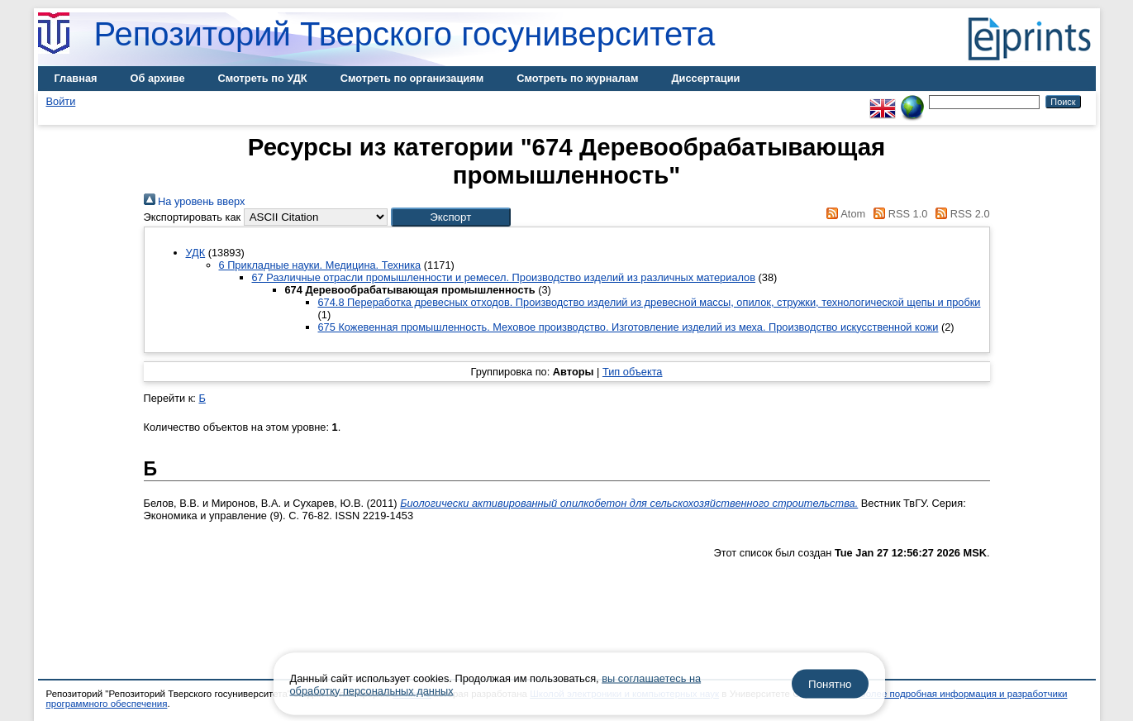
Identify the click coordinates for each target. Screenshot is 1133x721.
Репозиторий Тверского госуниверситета (405, 34)
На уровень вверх (194, 201)
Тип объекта (632, 371)
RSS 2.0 (960, 214)
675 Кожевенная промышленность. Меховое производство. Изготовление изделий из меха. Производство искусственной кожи (628, 327)
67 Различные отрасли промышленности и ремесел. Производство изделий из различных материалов (504, 277)
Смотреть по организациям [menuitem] (412, 78)
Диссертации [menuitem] (705, 78)
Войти (61, 101)
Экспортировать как (192, 217)
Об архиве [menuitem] (158, 78)
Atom (843, 214)
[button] (451, 217)
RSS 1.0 (898, 214)
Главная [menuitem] (76, 78)
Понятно (829, 684)
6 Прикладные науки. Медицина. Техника (320, 265)
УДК (196, 252)
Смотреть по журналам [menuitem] (577, 78)
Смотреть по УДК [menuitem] (262, 78)
